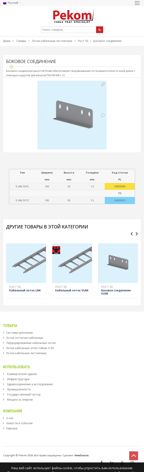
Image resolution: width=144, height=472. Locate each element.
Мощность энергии (20, 399)
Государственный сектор (24, 394)
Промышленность (19, 389)
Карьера (11, 428)
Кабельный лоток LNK (25, 290)
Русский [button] (12, 3)
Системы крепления (19, 332)
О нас (10, 418)
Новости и (19, 423)
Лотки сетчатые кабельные (24, 338)
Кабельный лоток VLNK (72, 290)
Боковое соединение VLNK (116, 291)
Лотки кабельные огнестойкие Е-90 (30, 348)
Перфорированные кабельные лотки (31, 343)
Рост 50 (83, 41)
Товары (21, 41)
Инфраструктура (18, 379)
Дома (6, 41)
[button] (103, 84)
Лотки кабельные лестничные (52, 41)
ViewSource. (81, 455)
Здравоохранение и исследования (30, 384)
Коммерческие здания (22, 374)
